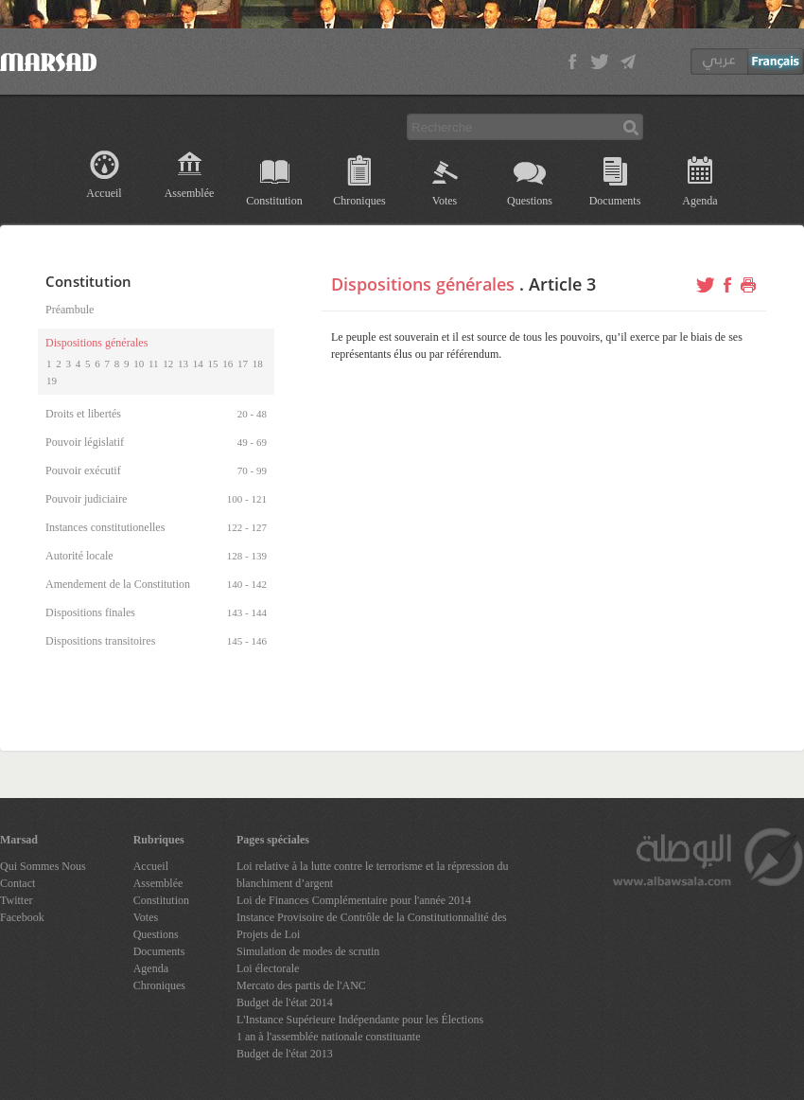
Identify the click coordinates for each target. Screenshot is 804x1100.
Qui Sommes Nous (43, 866)
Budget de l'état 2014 (284, 1002)
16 (227, 363)
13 (183, 363)
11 (154, 363)
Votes (444, 200)
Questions (529, 200)
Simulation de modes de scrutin (307, 951)
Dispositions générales (423, 284)
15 (213, 363)
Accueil (103, 193)
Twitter (16, 900)
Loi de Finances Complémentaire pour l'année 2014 (353, 900)
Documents (615, 200)
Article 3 (562, 284)
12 (168, 363)
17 (242, 363)
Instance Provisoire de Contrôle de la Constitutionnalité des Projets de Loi (371, 926)
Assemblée (190, 193)
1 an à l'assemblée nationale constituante (328, 1036)
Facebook (22, 917)
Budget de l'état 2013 (284, 1053)
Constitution (274, 200)
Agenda (699, 200)
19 (51, 380)
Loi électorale (267, 968)
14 (198, 363)
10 (138, 363)
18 (258, 363)
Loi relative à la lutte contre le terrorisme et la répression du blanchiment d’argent (372, 875)
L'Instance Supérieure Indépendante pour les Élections (359, 1019)
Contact (17, 883)
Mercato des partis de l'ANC (301, 985)
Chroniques (359, 200)
